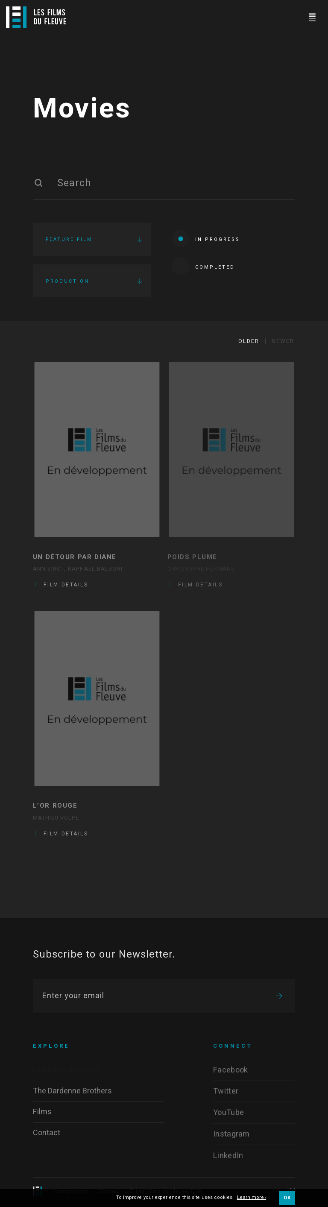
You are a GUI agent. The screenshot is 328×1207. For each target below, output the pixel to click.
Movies (82, 109)
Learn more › (251, 1198)
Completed (203, 266)
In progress (206, 238)
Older (248, 341)
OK (287, 1197)
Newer (283, 341)
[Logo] (36, 17)
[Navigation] (312, 16)
